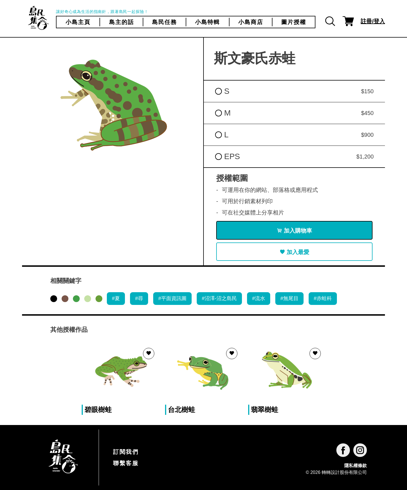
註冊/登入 (373, 21)
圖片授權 (293, 22)
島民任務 (164, 22)
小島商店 (250, 22)
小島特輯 (207, 22)
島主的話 (121, 22)
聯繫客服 (125, 463)
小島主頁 (78, 22)
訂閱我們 (125, 452)
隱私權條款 (355, 465)
